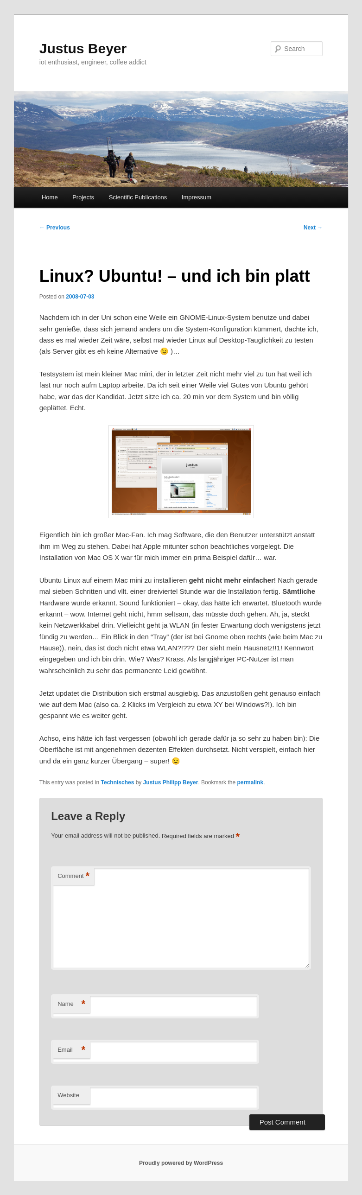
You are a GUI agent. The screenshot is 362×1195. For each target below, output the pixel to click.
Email (71, 1050)
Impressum (196, 197)
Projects (83, 197)
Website (68, 1095)
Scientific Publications (138, 197)
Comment (73, 876)
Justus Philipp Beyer (170, 782)
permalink (250, 782)
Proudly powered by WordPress (181, 1163)
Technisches (117, 782)
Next (313, 227)
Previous (54, 227)
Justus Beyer (83, 48)
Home (50, 197)
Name (71, 1004)
